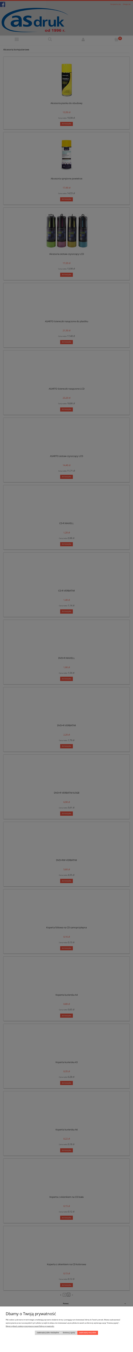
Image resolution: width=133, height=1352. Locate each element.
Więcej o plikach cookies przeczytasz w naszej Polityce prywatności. (30, 1326)
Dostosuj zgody (69, 1333)
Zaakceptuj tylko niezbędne (48, 1333)
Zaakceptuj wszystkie (87, 1333)
